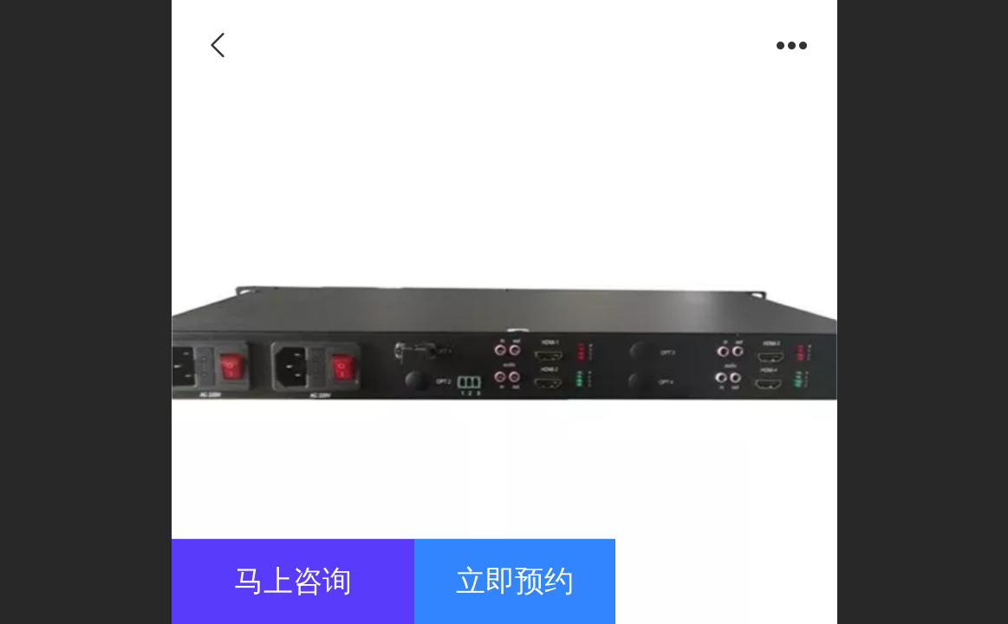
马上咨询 (293, 581)
